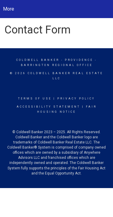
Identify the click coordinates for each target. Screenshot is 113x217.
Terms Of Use (35, 98)
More (8, 9)
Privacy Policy (76, 98)
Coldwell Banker (37, 59)
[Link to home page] (56, 9)
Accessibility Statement (48, 106)
